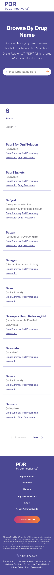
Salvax (10, 376)
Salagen (11, 260)
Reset (9, 118)
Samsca (11, 404)
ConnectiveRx (37, 567)
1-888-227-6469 (28, 556)
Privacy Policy (17, 567)
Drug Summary (13, 153)
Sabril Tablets (15, 172)
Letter (9, 126)
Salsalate (12, 348)
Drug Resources (26, 157)
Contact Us (25, 519)
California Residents (13, 564)
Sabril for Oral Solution (22, 144)
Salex (9, 288)
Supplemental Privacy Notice (36, 564)
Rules (27, 567)
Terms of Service (43, 561)
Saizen (10, 232)
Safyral (11, 200)
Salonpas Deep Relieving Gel (26, 316)
